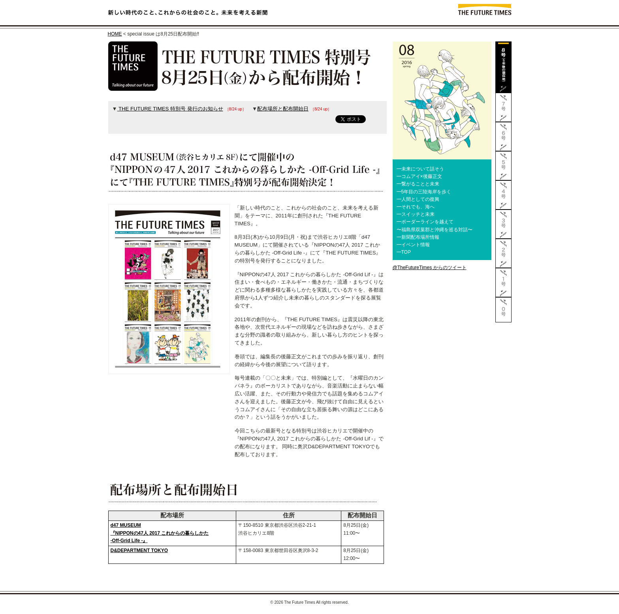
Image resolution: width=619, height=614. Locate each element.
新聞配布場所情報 (420, 237)
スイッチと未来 (418, 214)
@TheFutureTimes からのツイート (430, 267)
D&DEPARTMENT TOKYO (139, 550)
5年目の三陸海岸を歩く (426, 192)
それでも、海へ (418, 207)
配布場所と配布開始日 (283, 109)
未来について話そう (422, 169)
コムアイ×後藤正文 (421, 176)
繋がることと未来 (420, 184)
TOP (406, 252)
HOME (115, 34)
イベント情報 (415, 244)
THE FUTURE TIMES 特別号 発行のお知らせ (170, 109)
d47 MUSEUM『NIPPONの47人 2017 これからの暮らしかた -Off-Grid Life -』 (160, 533)
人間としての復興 (420, 199)
